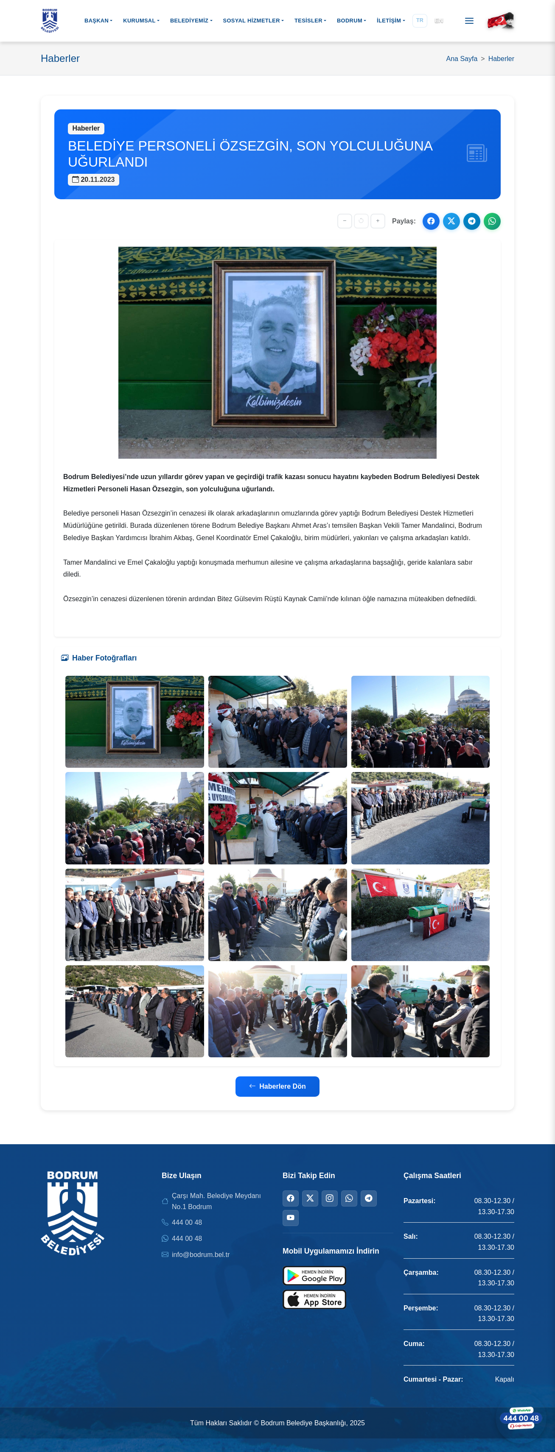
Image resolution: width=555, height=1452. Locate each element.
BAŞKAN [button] (96, 20)
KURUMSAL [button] (139, 20)
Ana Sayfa (461, 58)
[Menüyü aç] (469, 20)
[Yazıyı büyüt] (377, 221)
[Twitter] (310, 1198)
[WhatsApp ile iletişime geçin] (521, 1418)
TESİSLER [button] (308, 20)
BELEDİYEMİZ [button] (189, 20)
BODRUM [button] (349, 20)
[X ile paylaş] (451, 221)
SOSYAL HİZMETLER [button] (251, 20)
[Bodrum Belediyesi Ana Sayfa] (50, 21)
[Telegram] (369, 1198)
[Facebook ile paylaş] (431, 221)
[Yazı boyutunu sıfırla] (361, 221)
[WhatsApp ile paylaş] (492, 221)
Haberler (501, 58)
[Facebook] (291, 1198)
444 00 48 (187, 1222)
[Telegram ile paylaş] (471, 221)
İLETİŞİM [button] (389, 20)
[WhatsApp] (349, 1198)
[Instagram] (330, 1198)
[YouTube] (291, 1218)
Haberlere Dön (277, 1086)
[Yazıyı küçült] (344, 221)
